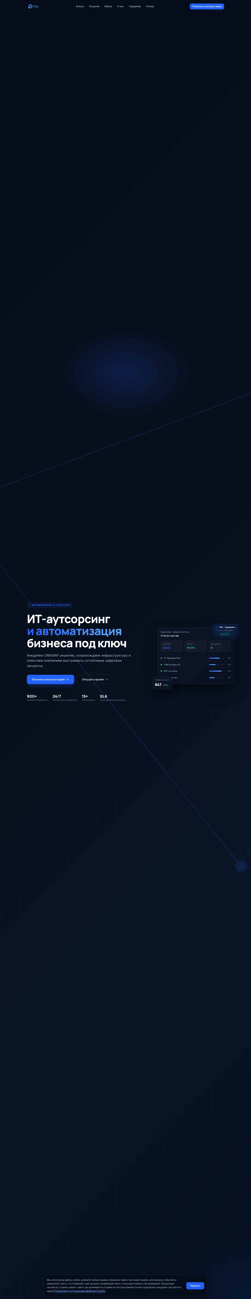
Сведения (135, 6)
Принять (195, 1285)
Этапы (150, 6)
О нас (120, 6)
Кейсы (108, 6)
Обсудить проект (95, 679)
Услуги (80, 6)
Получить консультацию (207, 6)
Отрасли (94, 6)
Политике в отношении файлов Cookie (80, 1291)
